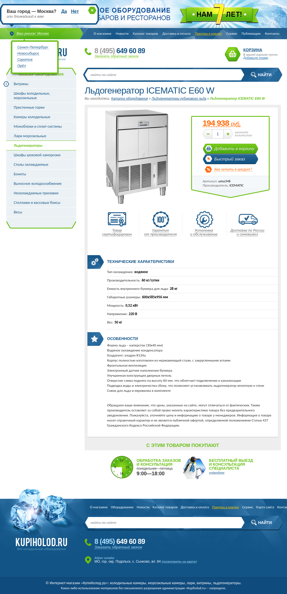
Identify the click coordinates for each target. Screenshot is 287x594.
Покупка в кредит (208, 33)
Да (64, 11)
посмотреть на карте (179, 561)
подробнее (216, 472)
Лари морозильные (30, 136)
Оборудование (122, 507)
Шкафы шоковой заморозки (37, 155)
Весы (18, 212)
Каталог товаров (145, 33)
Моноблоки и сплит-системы (38, 126)
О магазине (102, 33)
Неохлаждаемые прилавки (36, 193)
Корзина (232, 54)
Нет (75, 11)
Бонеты (20, 174)
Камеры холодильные (32, 117)
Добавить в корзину (234, 148)
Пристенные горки (29, 107)
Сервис (231, 33)
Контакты (272, 33)
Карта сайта (265, 507)
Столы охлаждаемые (31, 164)
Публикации (251, 33)
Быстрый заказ (229, 159)
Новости (122, 33)
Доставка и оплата (176, 33)
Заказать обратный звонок (116, 56)
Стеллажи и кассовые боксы (37, 202)
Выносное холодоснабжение (38, 183)
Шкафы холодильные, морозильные (32, 95)
